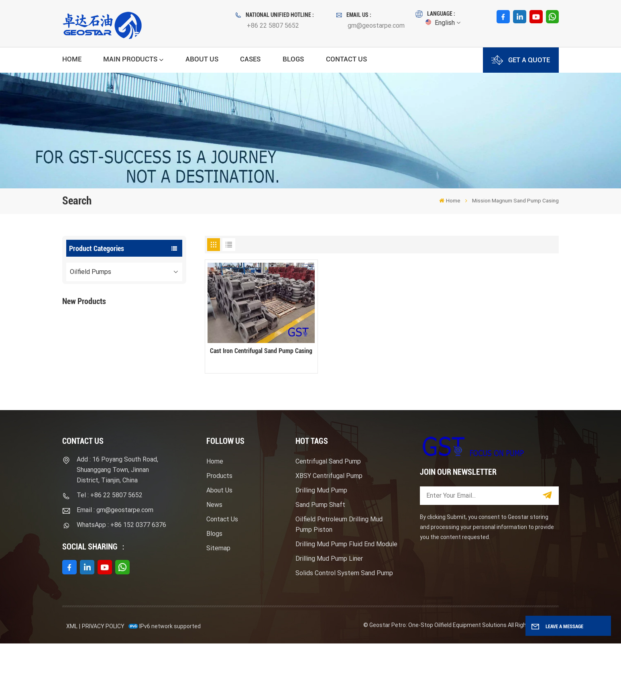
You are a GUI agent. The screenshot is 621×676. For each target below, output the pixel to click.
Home (71, 59)
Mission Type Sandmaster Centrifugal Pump (141, 381)
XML (71, 658)
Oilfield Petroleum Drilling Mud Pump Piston (339, 557)
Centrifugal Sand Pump (328, 494)
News (214, 537)
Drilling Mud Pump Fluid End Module (346, 576)
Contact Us (346, 59)
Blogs (293, 59)
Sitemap (218, 580)
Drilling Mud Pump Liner (329, 591)
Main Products (130, 59)
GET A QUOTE (520, 60)
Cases (250, 59)
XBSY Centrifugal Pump (328, 508)
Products (219, 508)
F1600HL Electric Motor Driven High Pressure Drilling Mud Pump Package (142, 331)
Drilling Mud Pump (321, 523)
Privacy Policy (103, 658)
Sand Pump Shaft (320, 537)
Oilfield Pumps (90, 272)
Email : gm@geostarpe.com (115, 542)
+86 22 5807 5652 (273, 25)
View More (127, 347)
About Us (201, 59)
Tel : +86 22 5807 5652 (110, 527)
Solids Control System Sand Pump (344, 605)
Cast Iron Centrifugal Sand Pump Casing (261, 351)
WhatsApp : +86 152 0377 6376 (121, 557)
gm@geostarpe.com (376, 25)
